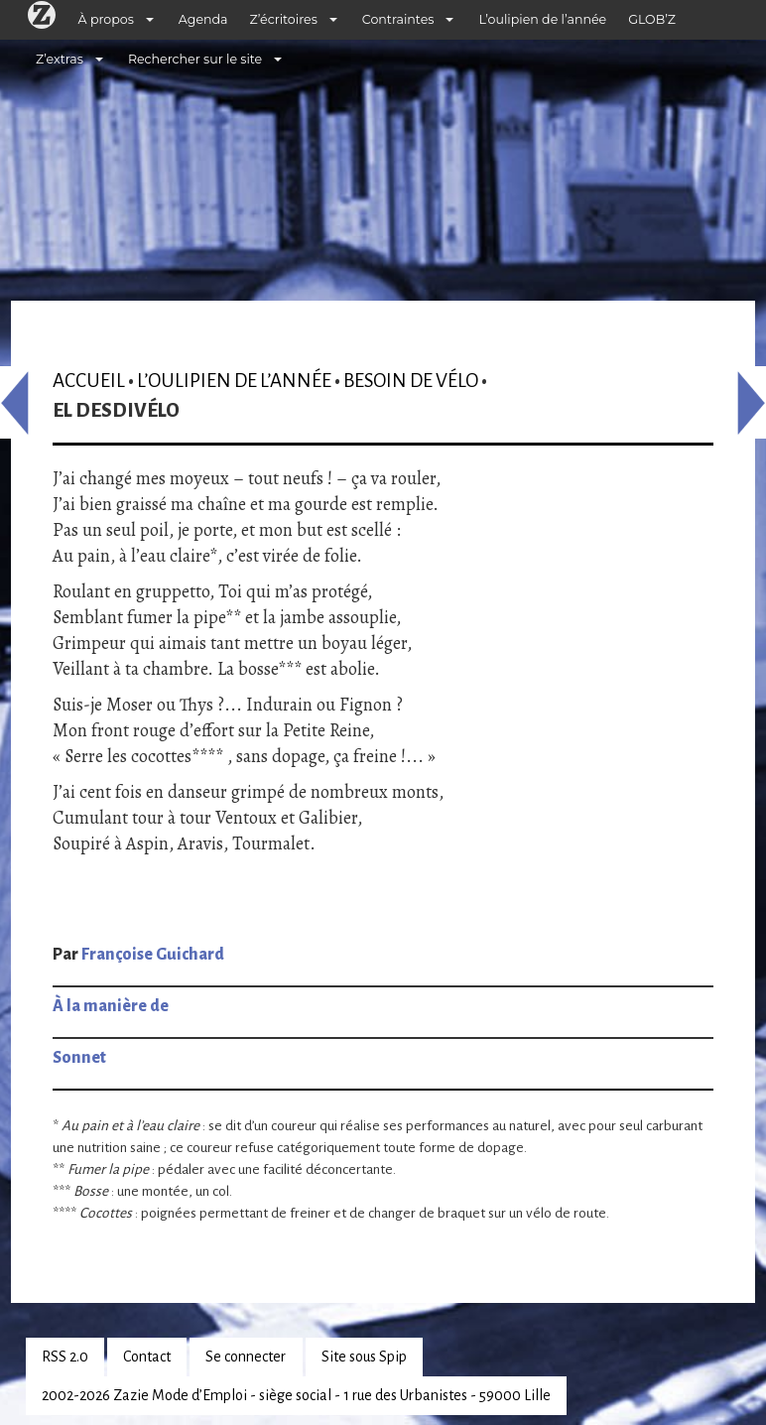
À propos (106, 19)
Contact (147, 1356)
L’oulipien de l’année (542, 19)
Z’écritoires (284, 19)
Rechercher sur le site (195, 59)
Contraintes (398, 19)
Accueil (89, 380)
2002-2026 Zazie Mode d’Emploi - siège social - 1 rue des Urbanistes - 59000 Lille (296, 1395)
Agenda (203, 19)
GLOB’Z (652, 19)
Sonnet (79, 1058)
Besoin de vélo (410, 380)
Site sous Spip (364, 1356)
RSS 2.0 (65, 1356)
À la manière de (111, 1006)
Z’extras (59, 59)
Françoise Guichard (152, 955)
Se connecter (245, 1356)
